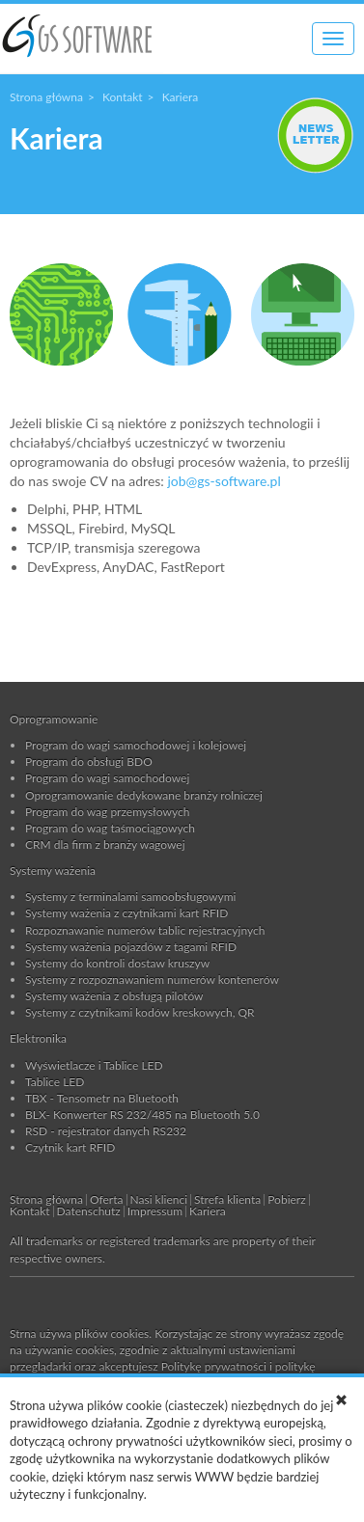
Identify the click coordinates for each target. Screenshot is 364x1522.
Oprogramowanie (54, 719)
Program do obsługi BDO (89, 761)
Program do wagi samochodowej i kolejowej (135, 745)
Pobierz (286, 1199)
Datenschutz (89, 1211)
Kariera (207, 1211)
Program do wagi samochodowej (107, 778)
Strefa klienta (227, 1199)
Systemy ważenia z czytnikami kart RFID (126, 913)
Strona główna (46, 97)
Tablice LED (54, 1081)
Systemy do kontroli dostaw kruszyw (117, 963)
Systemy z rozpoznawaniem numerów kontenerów (152, 979)
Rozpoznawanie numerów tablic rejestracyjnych (145, 930)
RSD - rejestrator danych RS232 (105, 1131)
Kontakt (122, 97)
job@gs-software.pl (223, 481)
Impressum (154, 1211)
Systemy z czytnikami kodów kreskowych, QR (140, 1012)
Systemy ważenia (53, 870)
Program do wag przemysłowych (107, 811)
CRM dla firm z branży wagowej (105, 844)
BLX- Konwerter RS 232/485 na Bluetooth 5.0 (142, 1114)
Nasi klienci (159, 1199)
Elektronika (38, 1038)
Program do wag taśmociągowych (110, 828)
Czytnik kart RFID (70, 1147)
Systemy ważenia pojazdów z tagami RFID (131, 946)
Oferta (107, 1199)
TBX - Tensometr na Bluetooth (102, 1098)
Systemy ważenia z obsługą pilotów (114, 996)
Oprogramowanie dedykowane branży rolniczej (144, 795)
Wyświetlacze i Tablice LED (94, 1065)
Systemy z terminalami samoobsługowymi (130, 896)
